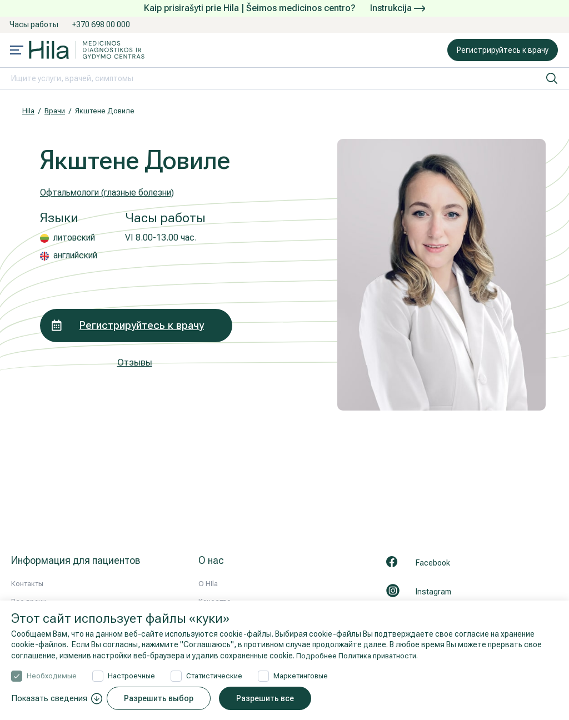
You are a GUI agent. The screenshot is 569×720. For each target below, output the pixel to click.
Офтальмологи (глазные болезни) (114, 192)
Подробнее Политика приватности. (360, 655)
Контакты (27, 583)
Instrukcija (397, 8)
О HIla (208, 583)
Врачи (54, 111)
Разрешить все (269, 698)
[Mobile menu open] (16, 51)
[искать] (551, 78)
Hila (28, 111)
